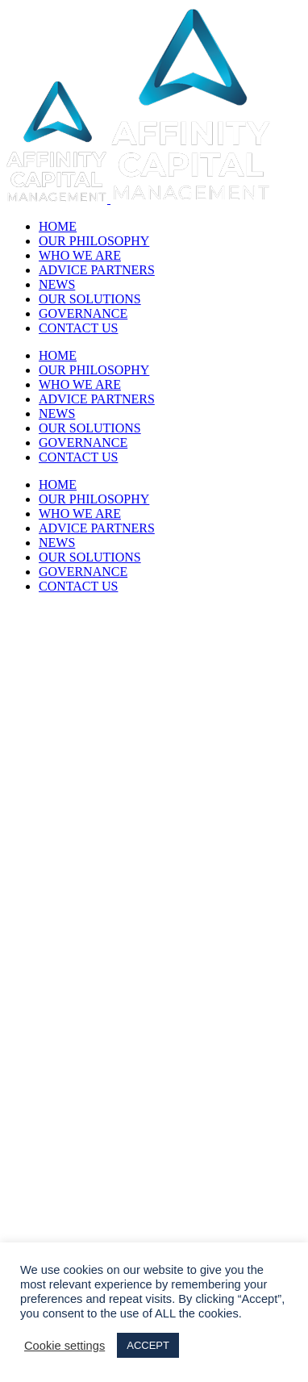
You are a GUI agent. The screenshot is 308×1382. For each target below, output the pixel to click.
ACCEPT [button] (148, 1345)
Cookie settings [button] (64, 1345)
